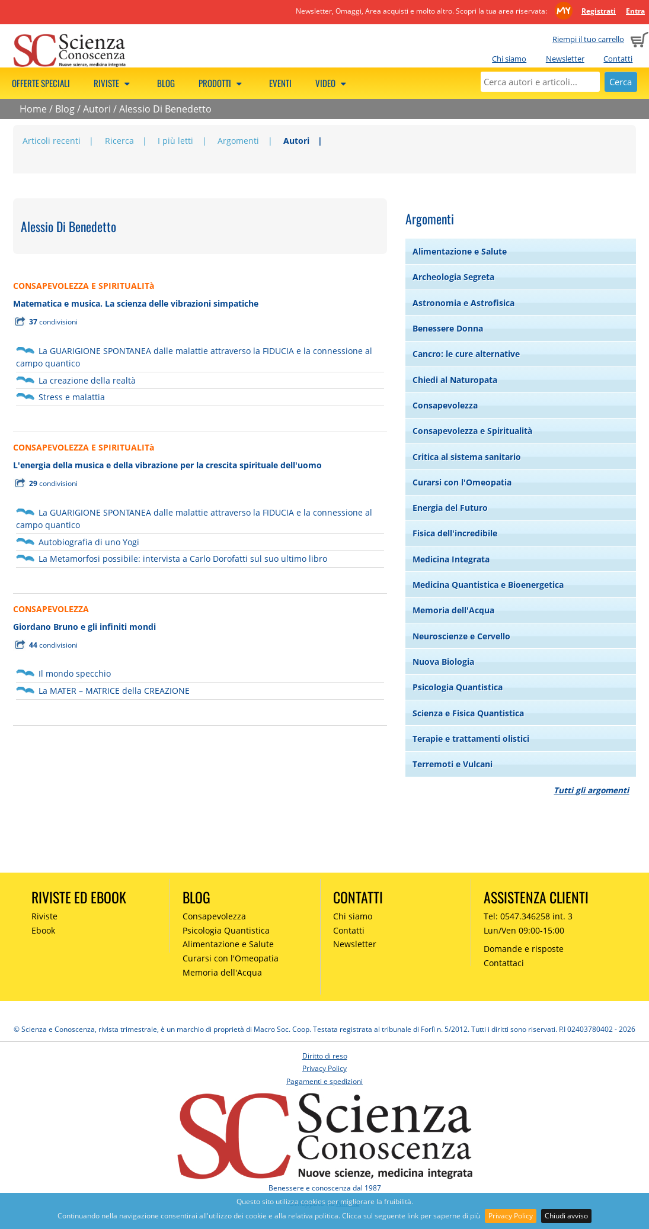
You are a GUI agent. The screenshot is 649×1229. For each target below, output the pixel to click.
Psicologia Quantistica (458, 687)
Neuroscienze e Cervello (461, 636)
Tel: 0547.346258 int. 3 (528, 916)
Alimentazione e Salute (460, 251)
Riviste (113, 82)
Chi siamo (509, 58)
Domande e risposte (524, 948)
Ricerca (119, 140)
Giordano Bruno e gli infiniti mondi (84, 626)
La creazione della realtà (87, 380)
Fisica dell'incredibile (455, 533)
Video (332, 82)
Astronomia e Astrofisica (463, 302)
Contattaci (504, 963)
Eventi (280, 82)
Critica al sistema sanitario (467, 456)
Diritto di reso (324, 1056)
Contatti (617, 58)
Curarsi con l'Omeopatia (462, 482)
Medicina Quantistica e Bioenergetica (488, 584)
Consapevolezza (445, 405)
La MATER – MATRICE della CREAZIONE (114, 690)
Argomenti (238, 140)
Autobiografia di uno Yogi (89, 542)
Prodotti (222, 82)
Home (33, 108)
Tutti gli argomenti (591, 790)
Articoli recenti (52, 140)
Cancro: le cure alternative (466, 353)
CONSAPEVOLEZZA (51, 608)
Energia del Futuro (450, 507)
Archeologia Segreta (453, 276)
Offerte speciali (41, 82)
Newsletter (565, 58)
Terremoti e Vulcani (453, 764)
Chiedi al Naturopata (455, 379)
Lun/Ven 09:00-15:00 (524, 930)
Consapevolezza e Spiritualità (472, 430)
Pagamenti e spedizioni (324, 1081)
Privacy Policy (510, 1216)
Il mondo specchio (75, 673)
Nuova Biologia (443, 661)
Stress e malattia (72, 397)
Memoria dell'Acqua (453, 610)
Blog (166, 82)
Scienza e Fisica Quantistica (468, 713)
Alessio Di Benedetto (165, 108)
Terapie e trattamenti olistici (471, 738)
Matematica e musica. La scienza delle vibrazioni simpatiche (135, 303)
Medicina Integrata (451, 559)
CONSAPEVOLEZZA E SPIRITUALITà (83, 285)
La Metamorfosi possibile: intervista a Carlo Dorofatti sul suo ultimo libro (183, 558)
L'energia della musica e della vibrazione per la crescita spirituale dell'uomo (167, 465)
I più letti (175, 140)
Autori (97, 108)
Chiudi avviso (566, 1216)
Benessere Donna (448, 328)
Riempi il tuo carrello (588, 39)
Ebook (43, 930)
